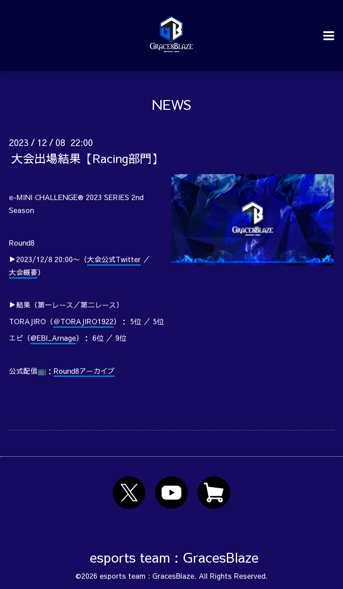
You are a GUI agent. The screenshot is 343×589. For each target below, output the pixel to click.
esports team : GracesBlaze (174, 557)
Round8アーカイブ (84, 371)
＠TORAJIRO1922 (83, 321)
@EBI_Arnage (53, 338)
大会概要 (23, 272)
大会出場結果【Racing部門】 (87, 158)
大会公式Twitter (114, 259)
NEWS (171, 104)
